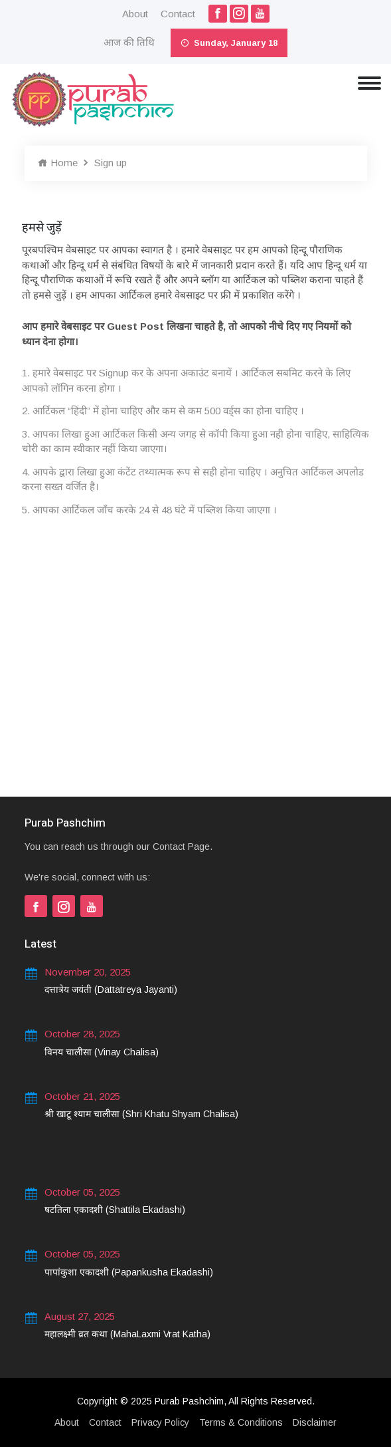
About (135, 13)
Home (58, 162)
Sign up (110, 162)
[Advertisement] (196, 670)
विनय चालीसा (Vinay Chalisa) (101, 1052)
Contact (178, 13)
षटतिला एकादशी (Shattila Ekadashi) (114, 1209)
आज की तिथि (129, 42)
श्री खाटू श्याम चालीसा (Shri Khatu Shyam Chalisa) (141, 1114)
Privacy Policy (160, 1422)
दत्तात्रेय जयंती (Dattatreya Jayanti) (110, 989)
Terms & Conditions (241, 1422)
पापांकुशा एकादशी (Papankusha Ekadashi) (128, 1272)
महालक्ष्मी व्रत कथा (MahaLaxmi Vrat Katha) (127, 1334)
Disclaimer (315, 1422)
